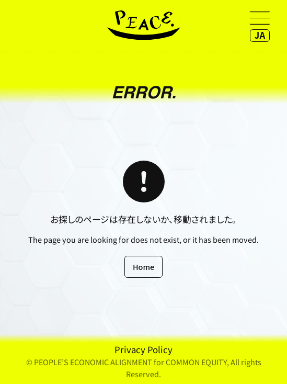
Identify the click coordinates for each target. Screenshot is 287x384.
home (143, 25)
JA (260, 35)
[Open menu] (259, 17)
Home (143, 266)
